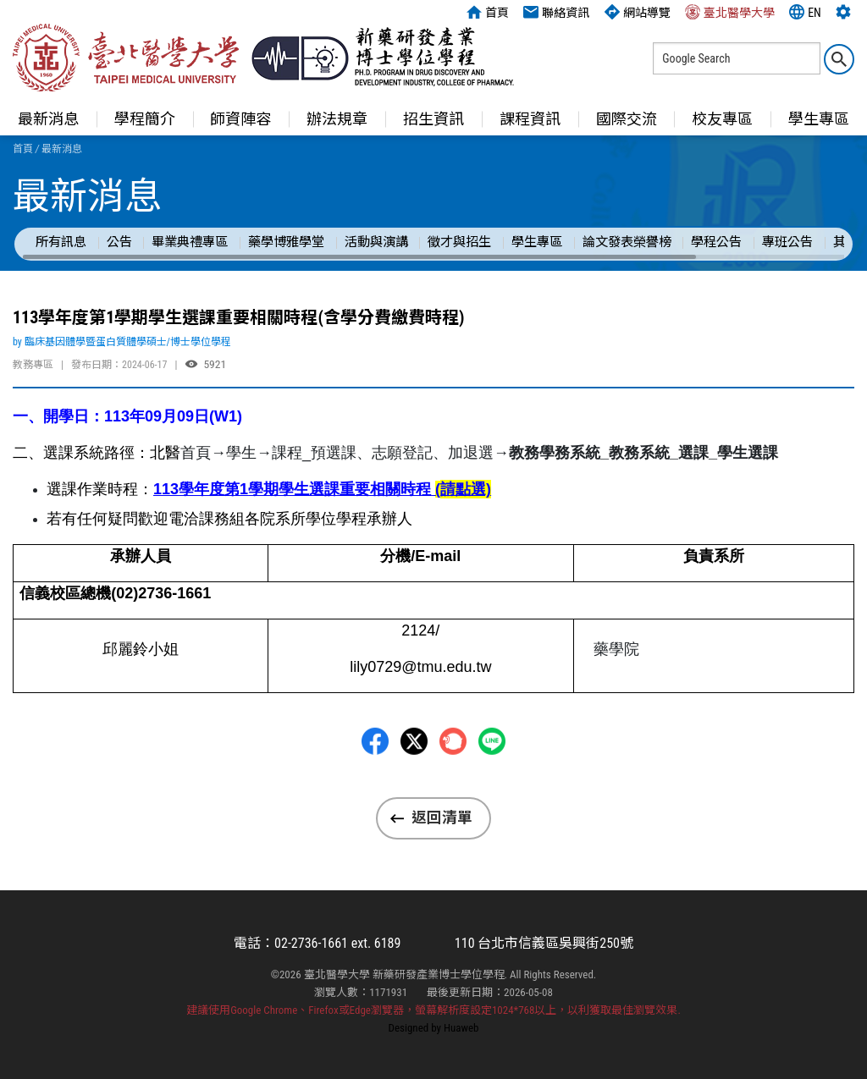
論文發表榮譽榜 (627, 242)
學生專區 (536, 242)
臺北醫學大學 (730, 11)
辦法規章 (336, 119)
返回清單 (441, 817)
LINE (491, 790)
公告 (119, 242)
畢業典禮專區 (190, 242)
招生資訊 (433, 119)
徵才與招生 (459, 242)
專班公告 (787, 242)
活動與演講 (376, 242)
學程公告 (716, 242)
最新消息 (48, 119)
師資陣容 (240, 119)
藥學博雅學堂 (286, 242)
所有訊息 (61, 242)
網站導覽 (638, 11)
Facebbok (375, 790)
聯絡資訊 (556, 11)
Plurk (453, 790)
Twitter (414, 790)
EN (805, 11)
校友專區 (722, 119)
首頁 (488, 11)
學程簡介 (144, 119)
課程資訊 (530, 119)
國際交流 (626, 119)
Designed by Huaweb (434, 1027)
